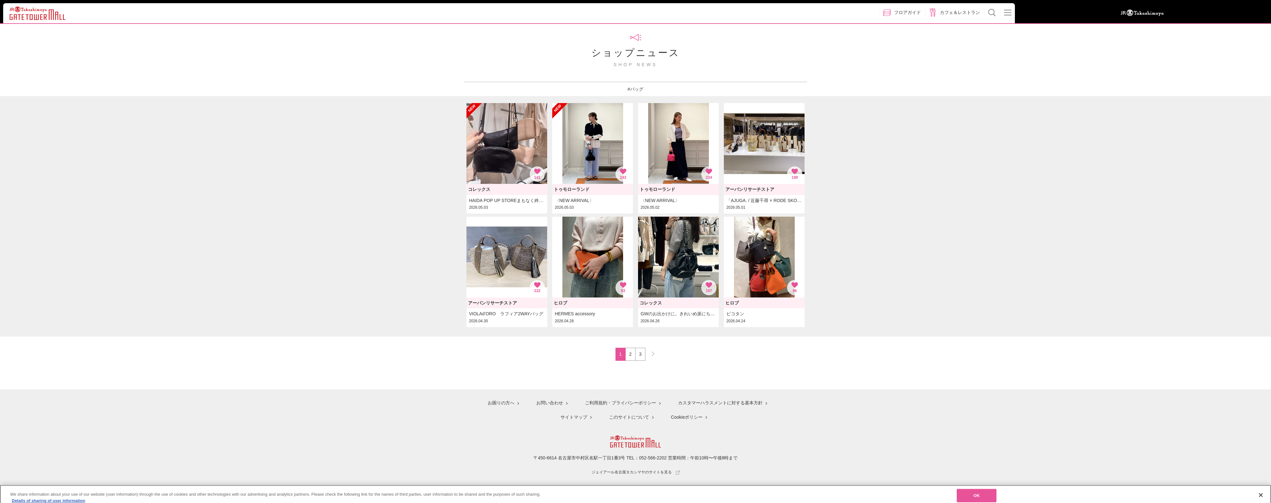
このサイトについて (629, 417)
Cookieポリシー (687, 417)
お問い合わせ (549, 402)
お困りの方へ (501, 402)
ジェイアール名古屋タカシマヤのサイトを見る (636, 472)
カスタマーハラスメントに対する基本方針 (720, 402)
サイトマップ (574, 417)
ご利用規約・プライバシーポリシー (620, 402)
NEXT (650, 352)
